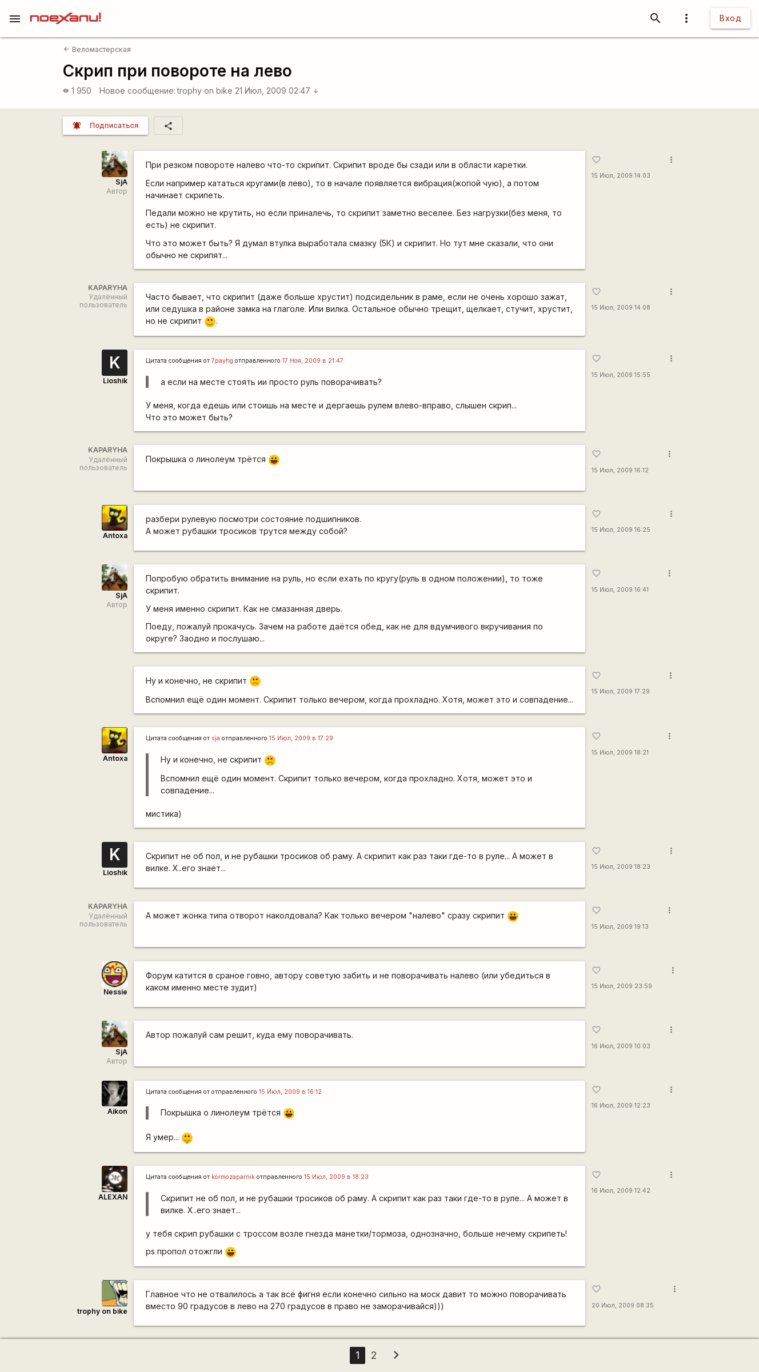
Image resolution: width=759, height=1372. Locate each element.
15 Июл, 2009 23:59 (622, 986)
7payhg (222, 360)
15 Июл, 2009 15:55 (621, 375)
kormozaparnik (233, 1177)
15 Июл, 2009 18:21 (620, 752)
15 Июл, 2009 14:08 (621, 307)
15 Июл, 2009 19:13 (620, 926)
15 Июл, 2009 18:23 (621, 866)
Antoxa (115, 535)
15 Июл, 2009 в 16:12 (290, 1092)
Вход (730, 18)
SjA (121, 182)
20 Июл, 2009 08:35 (623, 1305)
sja (215, 738)
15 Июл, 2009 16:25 (621, 529)
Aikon (117, 1111)
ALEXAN (112, 1197)
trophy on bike (205, 90)
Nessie (115, 992)
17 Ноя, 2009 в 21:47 (312, 360)
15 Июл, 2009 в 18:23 (336, 1177)
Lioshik (115, 380)
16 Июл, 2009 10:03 (621, 1046)
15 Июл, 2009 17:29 (621, 691)
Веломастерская (97, 49)
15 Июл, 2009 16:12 (620, 470)
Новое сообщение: (137, 90)
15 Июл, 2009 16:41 (620, 589)
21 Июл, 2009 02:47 (277, 90)
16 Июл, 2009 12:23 (621, 1105)
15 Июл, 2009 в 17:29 (301, 738)
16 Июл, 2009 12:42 (621, 1190)
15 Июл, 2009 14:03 (621, 175)
